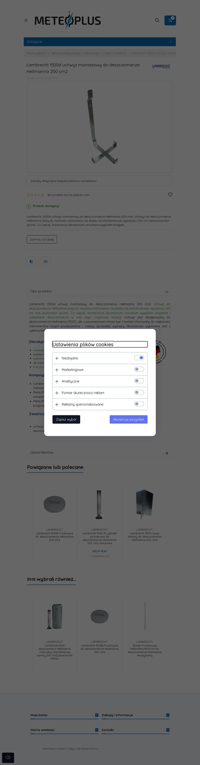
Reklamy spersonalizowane (82, 404)
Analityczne (70, 381)
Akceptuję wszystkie (128, 419)
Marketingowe (72, 370)
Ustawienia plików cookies (82, 344)
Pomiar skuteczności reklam (83, 393)
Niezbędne (70, 358)
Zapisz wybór (66, 419)
